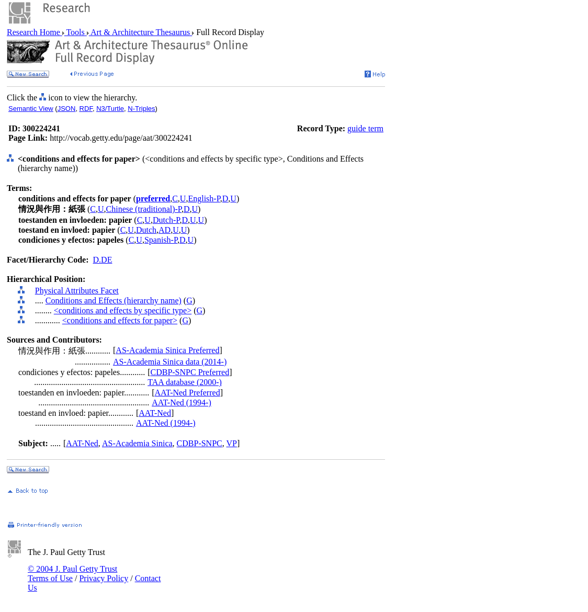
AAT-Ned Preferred (187, 392)
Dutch (146, 229)
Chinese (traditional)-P (144, 209)
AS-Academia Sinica (137, 443)
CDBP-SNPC (199, 443)
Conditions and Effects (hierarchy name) (114, 300)
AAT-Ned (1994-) (181, 402)
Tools (75, 32)
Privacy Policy (103, 578)
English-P (204, 198)
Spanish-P (160, 239)
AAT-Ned (155, 413)
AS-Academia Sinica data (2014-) (170, 361)
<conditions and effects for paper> (119, 320)
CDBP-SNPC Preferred (189, 372)
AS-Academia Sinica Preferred (167, 350)
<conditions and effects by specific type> (122, 310)
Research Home (34, 32)
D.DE (102, 259)
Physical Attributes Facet (77, 290)
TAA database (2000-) (185, 382)
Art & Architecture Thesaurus (140, 32)
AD (165, 229)
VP (231, 443)
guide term (365, 128)
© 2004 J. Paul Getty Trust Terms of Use (72, 573)
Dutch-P (166, 220)
